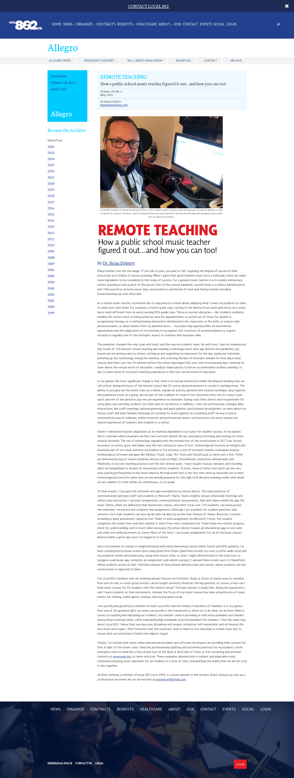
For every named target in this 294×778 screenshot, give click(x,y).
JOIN (177, 24)
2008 (50, 257)
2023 (50, 164)
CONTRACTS (105, 24)
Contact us (83, 763)
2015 (50, 214)
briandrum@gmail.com (114, 105)
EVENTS (206, 24)
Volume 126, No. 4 (63, 82)
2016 (50, 208)
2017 (50, 201)
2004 (50, 281)
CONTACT (190, 24)
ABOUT (164, 24)
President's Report (99, 60)
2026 (50, 146)
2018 (50, 195)
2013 (50, 226)
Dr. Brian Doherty (119, 263)
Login (240, 764)
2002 (50, 294)
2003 (50, 288)
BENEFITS (125, 24)
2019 (50, 189)
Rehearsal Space (59, 763)
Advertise (183, 60)
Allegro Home (60, 60)
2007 (50, 263)
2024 (50, 158)
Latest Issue (59, 75)
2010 (50, 245)
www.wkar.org (122, 656)
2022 (50, 170)
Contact (210, 60)
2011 (50, 238)
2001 (50, 300)
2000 (50, 306)
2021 (50, 177)
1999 (50, 312)
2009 (50, 251)
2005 (50, 275)
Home (56, 24)
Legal (99, 763)
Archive (236, 60)
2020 (50, 183)
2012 (50, 232)
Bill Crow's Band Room (144, 60)
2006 (50, 269)
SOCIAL (219, 24)
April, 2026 (58, 88)
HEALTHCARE (146, 24)
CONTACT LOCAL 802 (148, 6)
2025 (50, 152)
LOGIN (231, 24)
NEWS (67, 24)
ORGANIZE (84, 24)
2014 (50, 220)
